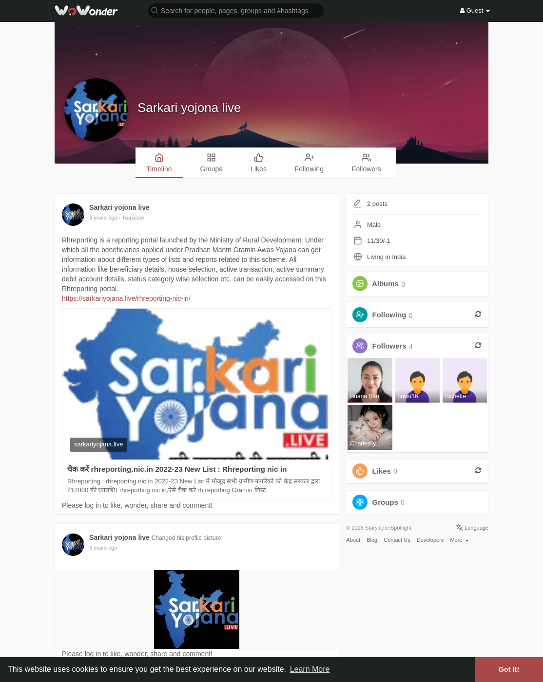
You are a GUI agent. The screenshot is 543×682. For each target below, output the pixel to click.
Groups (385, 502)
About (353, 540)
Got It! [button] (509, 669)
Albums (385, 284)
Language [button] (472, 528)
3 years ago (103, 218)
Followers (389, 346)
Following (389, 315)
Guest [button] (475, 10)
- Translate (131, 218)
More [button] (459, 540)
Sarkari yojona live (189, 107)
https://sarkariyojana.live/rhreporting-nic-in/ (126, 298)
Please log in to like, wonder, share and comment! (137, 505)
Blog (372, 540)
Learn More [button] (310, 669)
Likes (381, 471)
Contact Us (397, 540)
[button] (236, 10)
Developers (430, 540)
